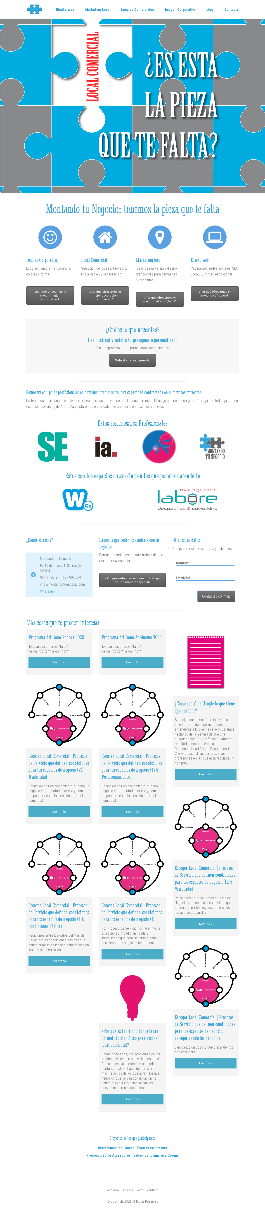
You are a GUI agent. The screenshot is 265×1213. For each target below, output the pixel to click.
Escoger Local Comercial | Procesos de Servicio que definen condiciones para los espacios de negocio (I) (132, 912)
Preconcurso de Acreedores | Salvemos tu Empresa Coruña (133, 1155)
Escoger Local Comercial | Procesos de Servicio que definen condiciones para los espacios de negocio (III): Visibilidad (205, 878)
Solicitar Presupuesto (132, 360)
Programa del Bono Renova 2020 (56, 637)
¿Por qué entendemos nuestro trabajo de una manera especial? (132, 580)
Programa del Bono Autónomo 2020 (132, 637)
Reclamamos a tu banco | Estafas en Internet (132, 1148)
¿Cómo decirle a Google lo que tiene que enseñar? (205, 707)
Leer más (59, 662)
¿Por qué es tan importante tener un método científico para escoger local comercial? (130, 1038)
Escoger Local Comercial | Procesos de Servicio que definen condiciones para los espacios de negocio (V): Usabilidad (58, 766)
